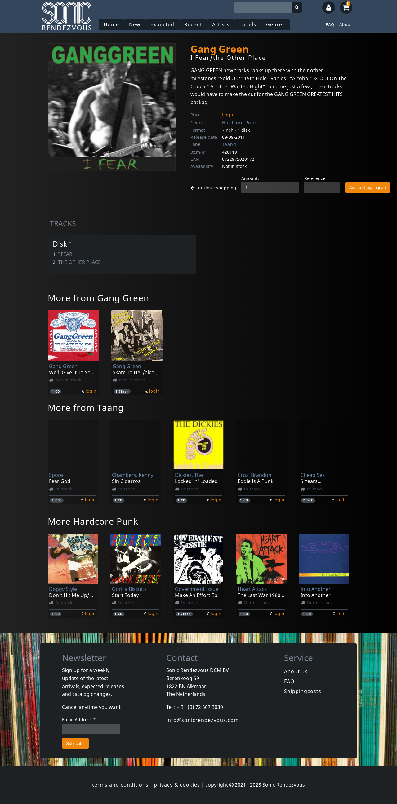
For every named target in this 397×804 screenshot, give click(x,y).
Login (228, 115)
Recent (193, 24)
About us (296, 671)
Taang (229, 144)
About (345, 24)
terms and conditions (120, 784)
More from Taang (86, 407)
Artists (221, 24)
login (91, 391)
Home (111, 24)
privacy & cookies (177, 784)
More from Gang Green (98, 298)
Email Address (79, 720)
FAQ (330, 24)
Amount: (250, 178)
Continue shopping (213, 188)
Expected (162, 24)
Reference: (315, 178)
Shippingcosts (302, 691)
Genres (275, 24)
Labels (247, 24)
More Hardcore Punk (93, 521)
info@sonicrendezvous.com (202, 720)
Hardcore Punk (239, 122)
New (135, 24)
